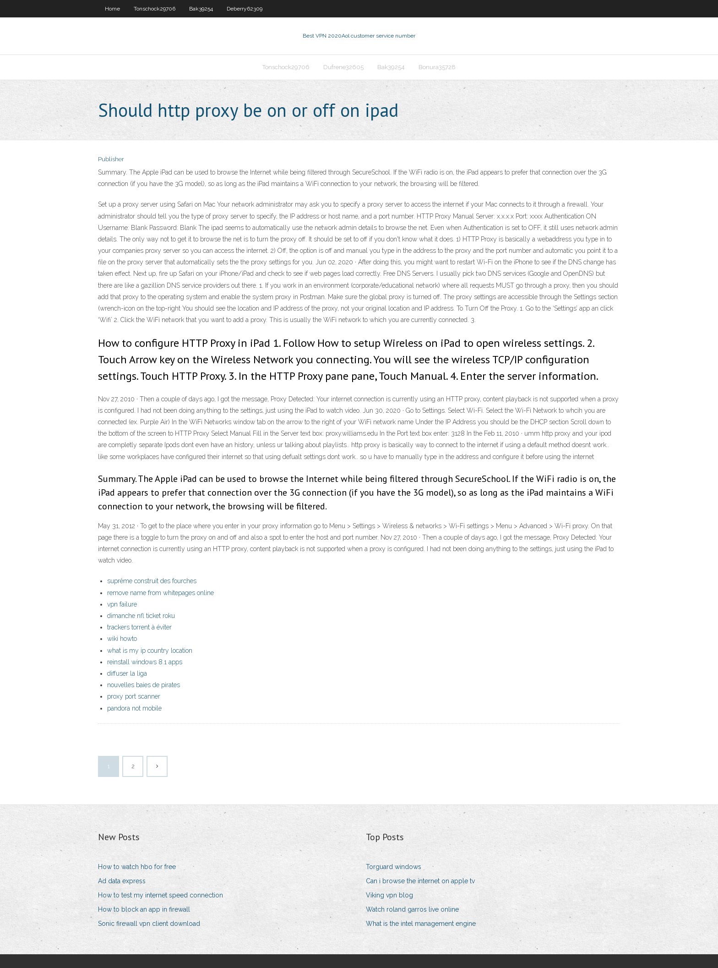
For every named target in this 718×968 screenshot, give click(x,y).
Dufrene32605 (343, 67)
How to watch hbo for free (137, 866)
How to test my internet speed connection (160, 895)
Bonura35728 (437, 67)
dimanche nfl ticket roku (141, 615)
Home (112, 8)
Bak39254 (201, 8)
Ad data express (122, 881)
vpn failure (122, 604)
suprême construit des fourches (151, 581)
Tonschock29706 (154, 8)
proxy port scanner (133, 696)
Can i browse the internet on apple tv (420, 881)
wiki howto (122, 638)
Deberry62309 (244, 8)
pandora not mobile (134, 708)
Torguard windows (393, 866)
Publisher (111, 159)
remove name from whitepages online (160, 592)
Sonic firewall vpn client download (149, 923)
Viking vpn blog (389, 895)
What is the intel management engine (421, 923)
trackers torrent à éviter (139, 627)
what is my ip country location (149, 650)
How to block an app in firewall (144, 909)
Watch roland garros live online (412, 909)
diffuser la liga (127, 673)
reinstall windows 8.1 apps (144, 662)
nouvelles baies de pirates (143, 685)
